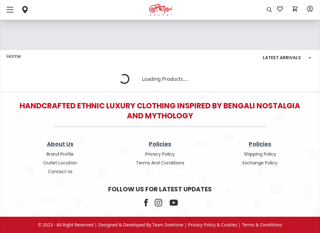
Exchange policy (260, 163)
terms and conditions (160, 163)
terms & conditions (262, 225)
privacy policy (160, 154)
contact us (60, 171)
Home (13, 56)
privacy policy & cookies (212, 225)
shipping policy (260, 154)
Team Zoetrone (167, 225)
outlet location (60, 163)
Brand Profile (60, 154)
